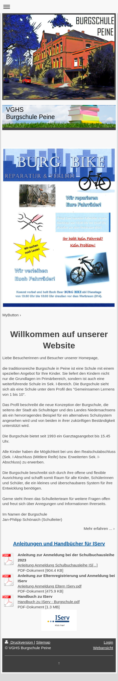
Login (108, 642)
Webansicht (103, 648)
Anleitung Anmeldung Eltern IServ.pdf (49, 586)
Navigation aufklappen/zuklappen (59, 6)
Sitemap (43, 642)
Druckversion (19, 642)
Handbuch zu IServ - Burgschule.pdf (48, 602)
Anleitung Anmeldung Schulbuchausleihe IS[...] (57, 565)
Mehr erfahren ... (98, 528)
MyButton (10, 315)
